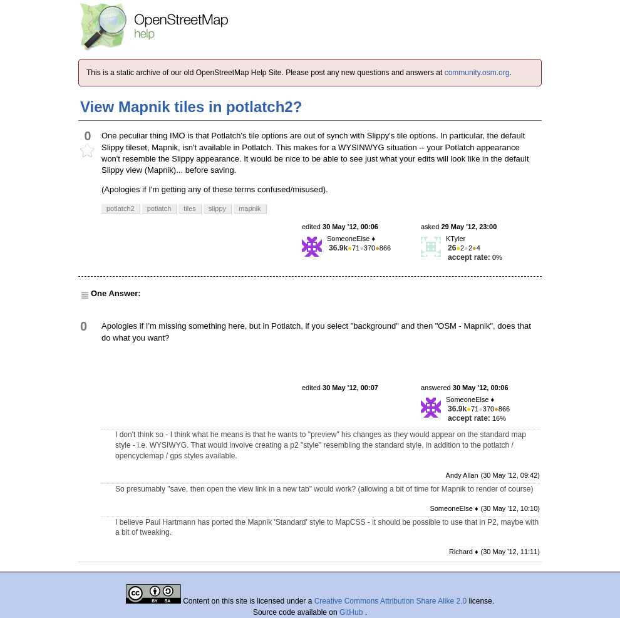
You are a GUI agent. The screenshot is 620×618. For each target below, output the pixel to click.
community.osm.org (477, 72)
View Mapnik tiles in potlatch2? (191, 106)
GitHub (352, 612)
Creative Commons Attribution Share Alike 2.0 (390, 601)
